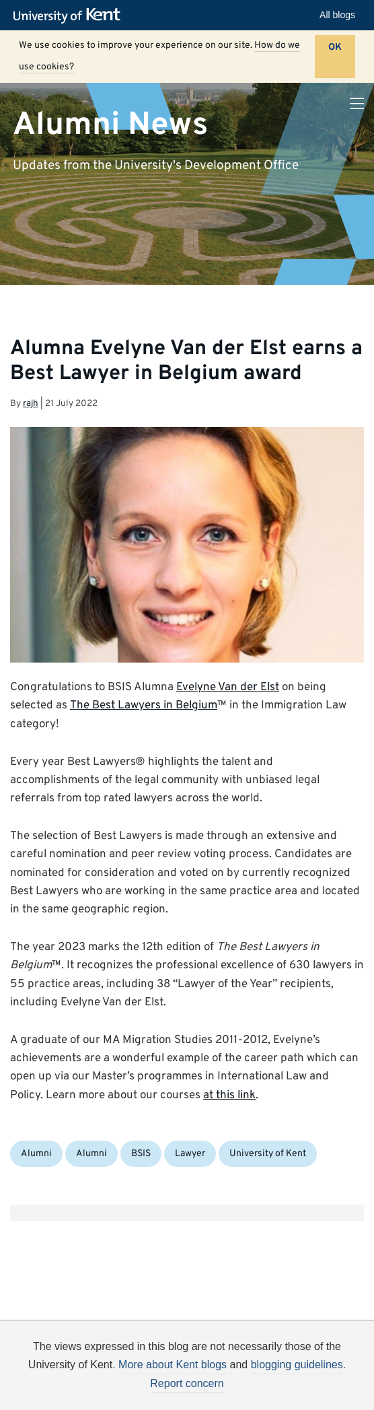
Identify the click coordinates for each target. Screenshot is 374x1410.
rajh (30, 403)
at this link (229, 1095)
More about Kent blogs (172, 1364)
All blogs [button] (337, 14)
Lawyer (190, 1154)
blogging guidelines (297, 1364)
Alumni (36, 1154)
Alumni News (110, 124)
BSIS (141, 1154)
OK (335, 47)
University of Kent (267, 1154)
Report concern (186, 1383)
